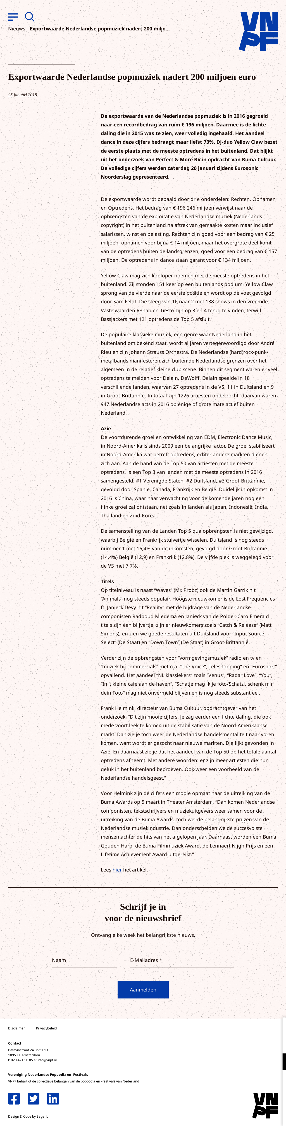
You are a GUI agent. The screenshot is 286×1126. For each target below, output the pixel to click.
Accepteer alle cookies (238, 1099)
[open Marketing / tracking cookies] (277, 1079)
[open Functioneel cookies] (277, 1062)
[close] (277, 1027)
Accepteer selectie (238, 1115)
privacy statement (258, 1043)
